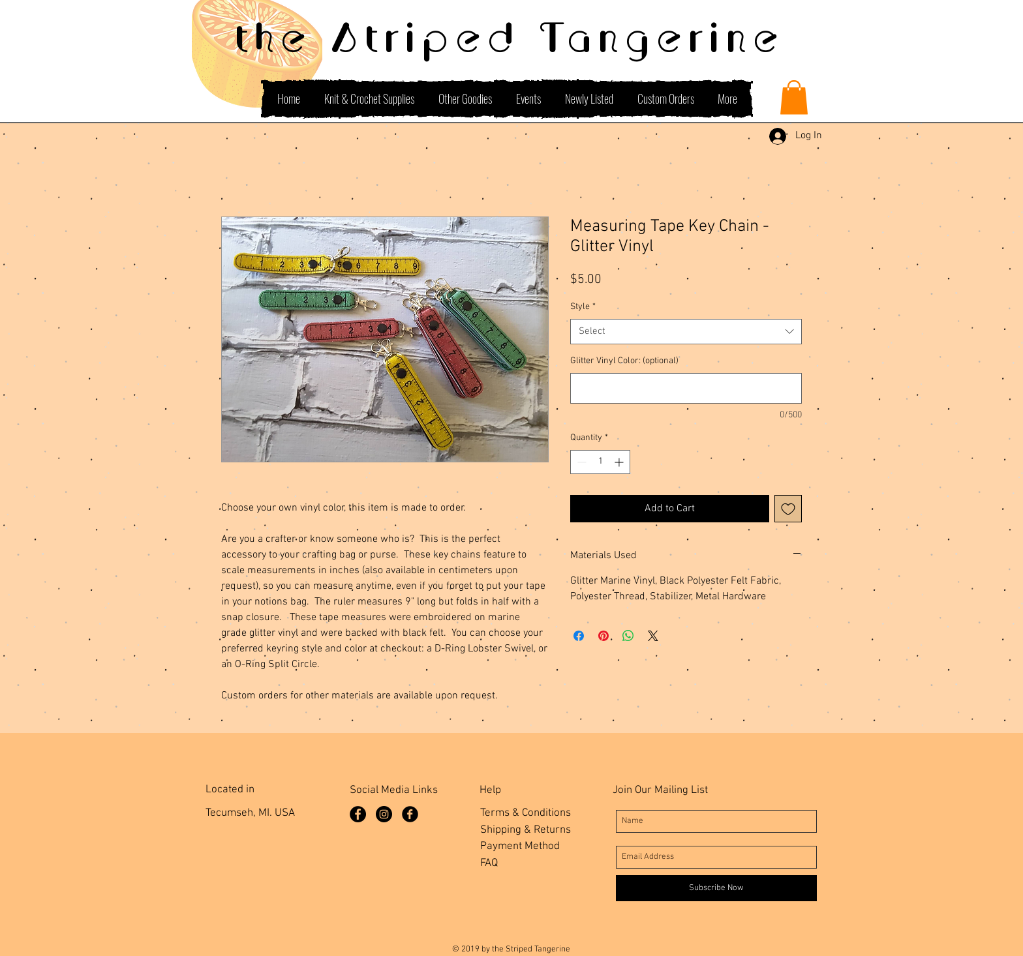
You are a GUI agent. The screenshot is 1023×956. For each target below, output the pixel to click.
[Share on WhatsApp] (628, 636)
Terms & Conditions (525, 813)
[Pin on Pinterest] (603, 636)
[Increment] (620, 462)
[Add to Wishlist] (788, 508)
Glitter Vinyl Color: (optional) (624, 360)
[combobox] (686, 331)
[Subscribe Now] (716, 888)
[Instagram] (384, 814)
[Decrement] (580, 462)
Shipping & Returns (525, 830)
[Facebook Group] (410, 814)
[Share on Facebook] (579, 636)
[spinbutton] (600, 462)
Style (583, 306)
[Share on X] (653, 636)
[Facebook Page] (358, 814)
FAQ (489, 863)
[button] (794, 97)
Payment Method (520, 846)
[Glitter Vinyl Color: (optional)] (686, 388)
